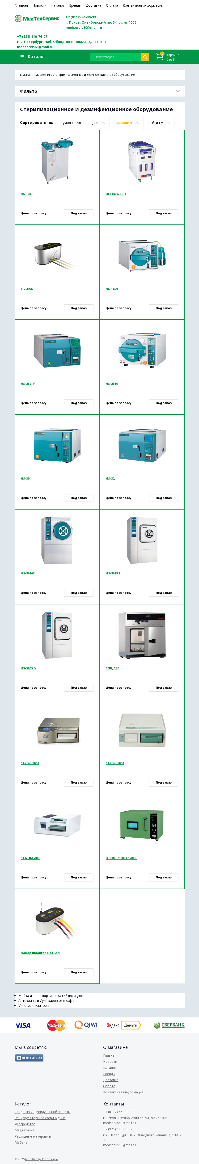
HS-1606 (112, 289)
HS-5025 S (113, 573)
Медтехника (24, 1130)
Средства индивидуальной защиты (43, 1111)
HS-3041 (27, 478)
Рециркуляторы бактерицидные (40, 1118)
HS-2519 (112, 383)
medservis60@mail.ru (84, 27)
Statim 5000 (115, 763)
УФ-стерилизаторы (33, 1005)
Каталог (57, 5)
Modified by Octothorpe (41, 1159)
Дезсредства (25, 1124)
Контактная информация (143, 5)
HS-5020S (28, 573)
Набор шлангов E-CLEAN (40, 953)
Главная (21, 5)
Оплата (112, 5)
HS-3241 (112, 478)
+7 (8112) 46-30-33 (81, 17)
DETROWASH (116, 194)
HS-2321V (28, 383)
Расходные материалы (33, 1136)
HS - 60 (26, 194)
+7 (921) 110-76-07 (32, 36)
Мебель (21, 1142)
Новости (40, 5)
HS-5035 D (28, 668)
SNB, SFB (112, 668)
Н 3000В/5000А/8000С (121, 858)
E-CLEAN (27, 289)
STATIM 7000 (30, 858)
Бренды (75, 5)
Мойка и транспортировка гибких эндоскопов (55, 995)
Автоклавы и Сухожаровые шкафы (46, 1000)
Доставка (93, 5)
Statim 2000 (30, 763)
